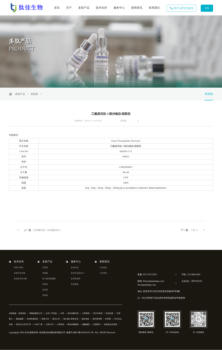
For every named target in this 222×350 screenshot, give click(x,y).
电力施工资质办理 (70, 319)
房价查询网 (97, 319)
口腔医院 (86, 314)
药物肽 (45, 273)
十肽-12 (194, 230)
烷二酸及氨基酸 (49, 279)
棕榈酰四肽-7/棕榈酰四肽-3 (47, 230)
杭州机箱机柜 (32, 319)
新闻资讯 (136, 7)
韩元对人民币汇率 (23, 325)
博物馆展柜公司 (35, 314)
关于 (69, 7)
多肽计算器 (18, 268)
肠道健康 (19, 319)
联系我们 (154, 7)
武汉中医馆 (97, 314)
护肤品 (45, 284)
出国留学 (97, 325)
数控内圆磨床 (73, 325)
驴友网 (108, 319)
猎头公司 (56, 319)
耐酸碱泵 (86, 325)
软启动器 (109, 314)
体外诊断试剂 (73, 314)
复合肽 (45, 290)
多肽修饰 (74, 284)
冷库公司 (49, 325)
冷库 (62, 314)
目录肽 (45, 268)
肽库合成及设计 (77, 273)
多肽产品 (83, 7)
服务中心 (119, 7)
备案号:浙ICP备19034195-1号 (80, 333)
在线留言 (13, 135)
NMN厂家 (38, 325)
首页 (57, 7)
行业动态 (103, 268)
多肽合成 (74, 268)
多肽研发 (22, 314)
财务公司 (45, 319)
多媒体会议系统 (110, 325)
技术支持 (101, 7)
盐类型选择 (75, 279)
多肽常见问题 (19, 273)
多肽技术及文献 (20, 279)
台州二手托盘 (51, 314)
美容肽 (34, 94)
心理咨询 (60, 325)
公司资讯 (103, 273)
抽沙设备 (85, 319)
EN (207, 8)
